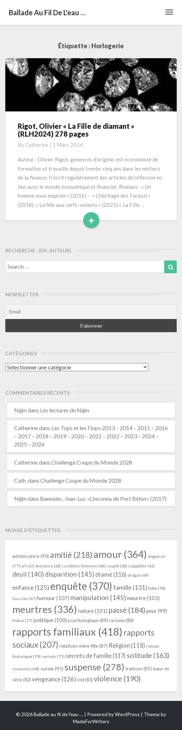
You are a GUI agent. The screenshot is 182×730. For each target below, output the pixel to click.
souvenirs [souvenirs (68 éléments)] (25, 668)
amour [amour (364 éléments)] (120, 554)
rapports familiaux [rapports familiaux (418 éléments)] (67, 631)
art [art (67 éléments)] (27, 566)
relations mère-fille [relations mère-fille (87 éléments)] (83, 646)
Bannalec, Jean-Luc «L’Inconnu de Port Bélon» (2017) (103, 498)
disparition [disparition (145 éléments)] (69, 574)
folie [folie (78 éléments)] (156, 588)
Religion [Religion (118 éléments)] (127, 645)
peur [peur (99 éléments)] (156, 611)
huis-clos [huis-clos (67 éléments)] (24, 598)
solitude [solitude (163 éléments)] (148, 655)
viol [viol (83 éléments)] (85, 679)
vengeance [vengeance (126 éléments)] (54, 679)
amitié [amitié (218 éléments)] (71, 555)
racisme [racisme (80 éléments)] (121, 620)
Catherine (37, 145)
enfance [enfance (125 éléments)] (30, 587)
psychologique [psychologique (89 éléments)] (88, 620)
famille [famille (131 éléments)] (130, 587)
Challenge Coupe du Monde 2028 (91, 462)
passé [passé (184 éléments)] (126, 609)
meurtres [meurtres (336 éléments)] (44, 609)
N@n (20, 410)
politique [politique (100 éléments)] (50, 620)
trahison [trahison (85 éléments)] (138, 668)
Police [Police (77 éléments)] (22, 620)
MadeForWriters (91, 721)
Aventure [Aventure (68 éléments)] (48, 566)
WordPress (127, 714)
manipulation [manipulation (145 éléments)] (98, 598)
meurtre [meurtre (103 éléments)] (143, 598)
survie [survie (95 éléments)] (51, 668)
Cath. (20, 480)
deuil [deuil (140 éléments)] (28, 574)
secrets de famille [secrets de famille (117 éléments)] (96, 655)
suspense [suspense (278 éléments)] (94, 667)
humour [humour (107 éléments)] (53, 598)
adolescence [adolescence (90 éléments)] (30, 556)
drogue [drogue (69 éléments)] (138, 575)
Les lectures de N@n (64, 410)
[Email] (91, 311)
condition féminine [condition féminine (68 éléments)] (83, 566)
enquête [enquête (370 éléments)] (81, 586)
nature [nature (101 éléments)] (92, 611)
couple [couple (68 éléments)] (116, 566)
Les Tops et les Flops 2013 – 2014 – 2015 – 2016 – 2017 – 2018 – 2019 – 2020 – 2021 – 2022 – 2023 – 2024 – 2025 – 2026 (91, 436)
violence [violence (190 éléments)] (117, 678)
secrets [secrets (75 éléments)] (53, 656)
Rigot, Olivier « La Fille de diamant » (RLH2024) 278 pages (76, 130)
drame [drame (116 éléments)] (110, 574)
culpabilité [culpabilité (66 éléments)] (141, 566)
